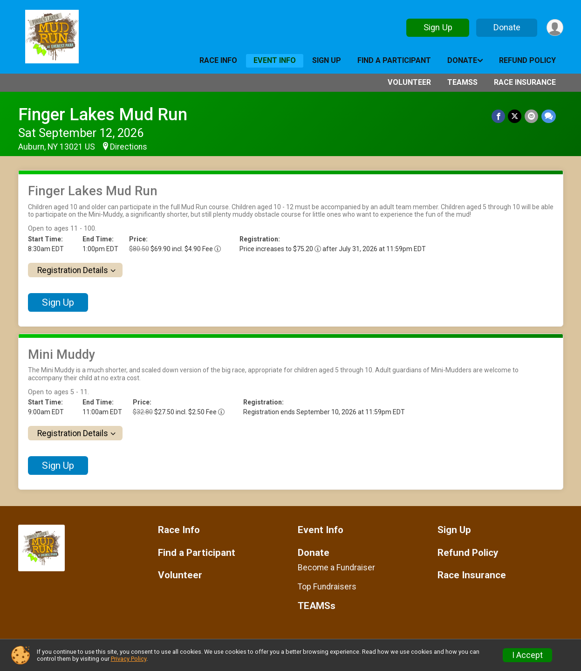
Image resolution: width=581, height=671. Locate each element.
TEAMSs (462, 82)
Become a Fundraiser (336, 567)
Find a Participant (394, 60)
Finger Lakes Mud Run (102, 114)
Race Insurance (525, 82)
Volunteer (409, 82)
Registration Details (72, 270)
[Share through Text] (548, 116)
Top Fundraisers (327, 586)
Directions (128, 146)
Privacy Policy (128, 658)
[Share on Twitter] (515, 116)
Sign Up (437, 27)
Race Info (218, 60)
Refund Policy (527, 60)
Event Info (274, 60)
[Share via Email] (532, 116)
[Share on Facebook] (499, 116)
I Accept (527, 655)
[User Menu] (554, 27)
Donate (505, 27)
